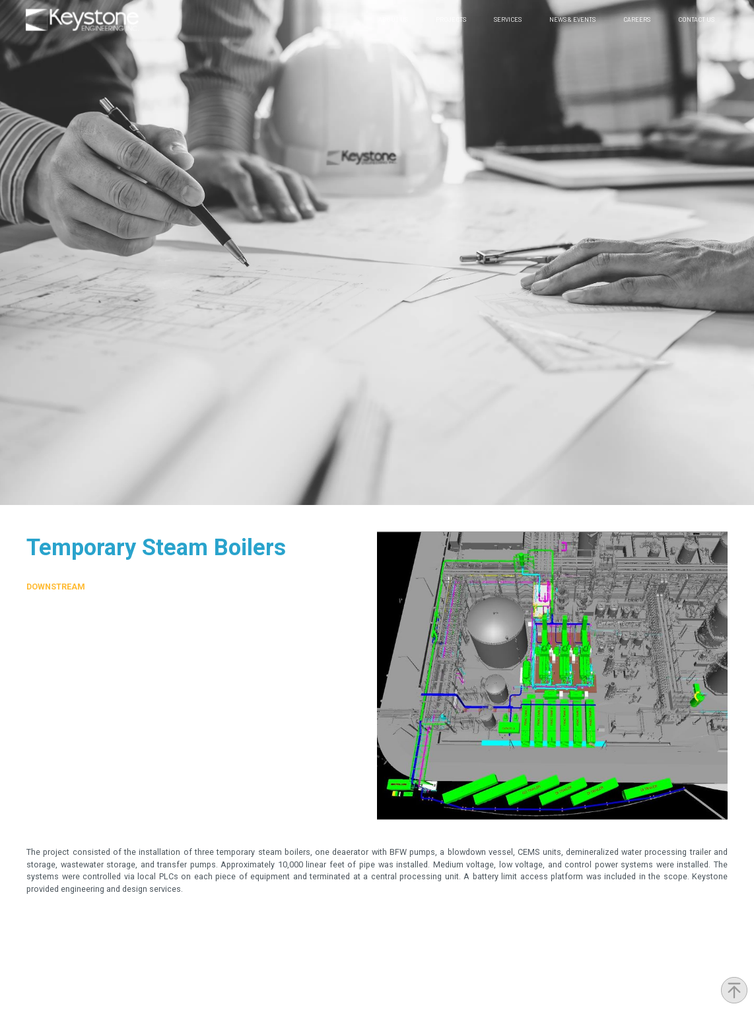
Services (508, 19)
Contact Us (696, 19)
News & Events (572, 19)
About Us (393, 19)
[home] (82, 20)
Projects (451, 19)
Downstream (55, 586)
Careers (636, 19)
